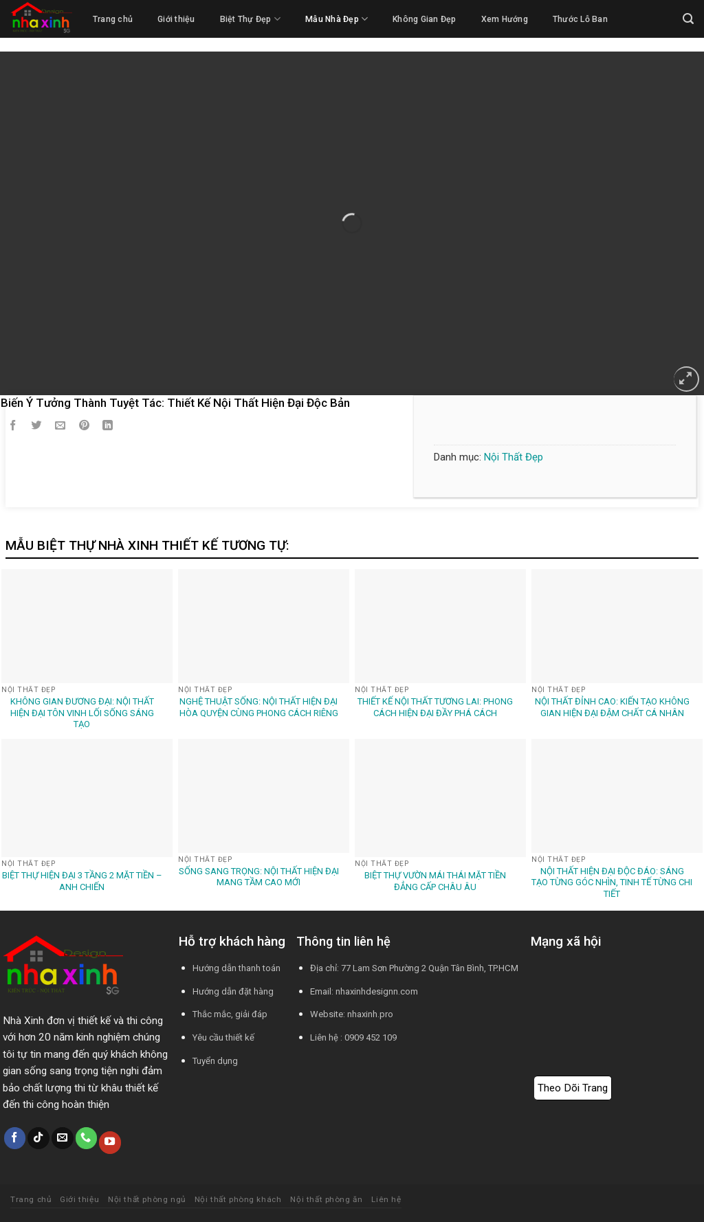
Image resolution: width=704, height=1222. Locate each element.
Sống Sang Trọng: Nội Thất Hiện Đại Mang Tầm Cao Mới (259, 877)
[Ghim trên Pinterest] (85, 427)
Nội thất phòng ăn (326, 1199)
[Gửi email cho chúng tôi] (63, 1138)
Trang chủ (113, 19)
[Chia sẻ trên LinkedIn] (108, 427)
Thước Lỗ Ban (580, 19)
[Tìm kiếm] (688, 18)
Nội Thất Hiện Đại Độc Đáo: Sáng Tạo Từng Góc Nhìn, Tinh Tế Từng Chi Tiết (611, 883)
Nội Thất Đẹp (513, 457)
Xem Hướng (504, 19)
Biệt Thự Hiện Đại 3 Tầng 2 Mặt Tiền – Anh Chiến (82, 881)
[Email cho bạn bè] (61, 427)
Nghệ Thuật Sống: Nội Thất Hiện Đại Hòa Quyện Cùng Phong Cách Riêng (258, 707)
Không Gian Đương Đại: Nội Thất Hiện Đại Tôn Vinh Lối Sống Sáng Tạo (82, 713)
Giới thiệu (176, 19)
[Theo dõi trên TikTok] (39, 1138)
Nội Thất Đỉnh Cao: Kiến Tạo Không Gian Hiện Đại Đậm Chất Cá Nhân (612, 707)
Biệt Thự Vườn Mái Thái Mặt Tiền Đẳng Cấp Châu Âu (435, 881)
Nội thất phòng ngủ (147, 1199)
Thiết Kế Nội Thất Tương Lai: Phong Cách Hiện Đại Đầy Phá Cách (435, 707)
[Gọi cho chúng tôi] (87, 1138)
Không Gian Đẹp (424, 19)
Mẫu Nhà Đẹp (336, 18)
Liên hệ (386, 1199)
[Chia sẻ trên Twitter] (36, 427)
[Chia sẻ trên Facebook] (13, 427)
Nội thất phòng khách (238, 1199)
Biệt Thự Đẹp (250, 18)
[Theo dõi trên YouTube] (110, 1142)
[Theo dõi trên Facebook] (15, 1138)
